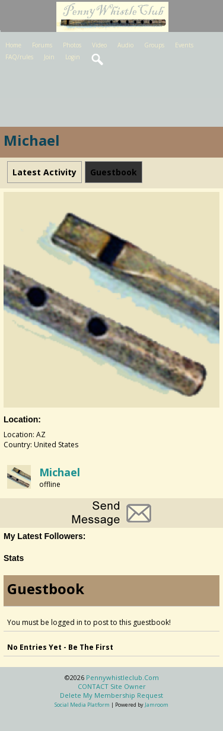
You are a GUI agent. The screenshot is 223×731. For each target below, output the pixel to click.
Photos (72, 45)
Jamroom (156, 704)
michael (59, 472)
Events (184, 45)
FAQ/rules (19, 57)
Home (13, 45)
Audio (125, 45)
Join (49, 57)
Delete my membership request (111, 695)
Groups (154, 45)
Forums (42, 45)
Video (99, 45)
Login (72, 57)
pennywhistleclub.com (122, 677)
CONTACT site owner (112, 686)
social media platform (82, 704)
